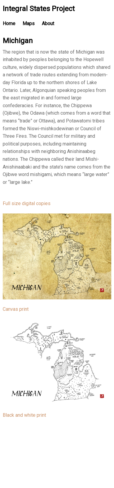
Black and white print (24, 415)
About (48, 23)
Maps (29, 23)
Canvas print (16, 309)
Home (9, 23)
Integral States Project (39, 8)
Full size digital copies (27, 203)
